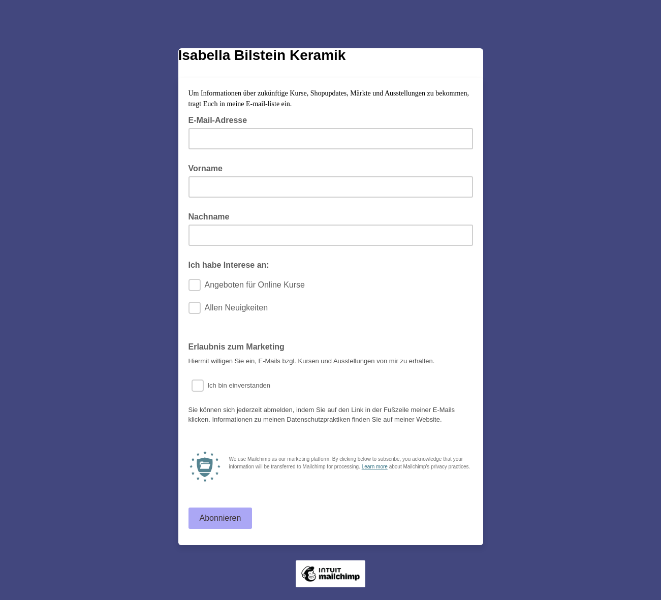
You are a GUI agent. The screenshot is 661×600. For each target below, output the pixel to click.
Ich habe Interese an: (228, 265)
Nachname (209, 216)
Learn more (375, 466)
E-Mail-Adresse (221, 119)
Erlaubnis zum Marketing (236, 346)
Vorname (205, 168)
